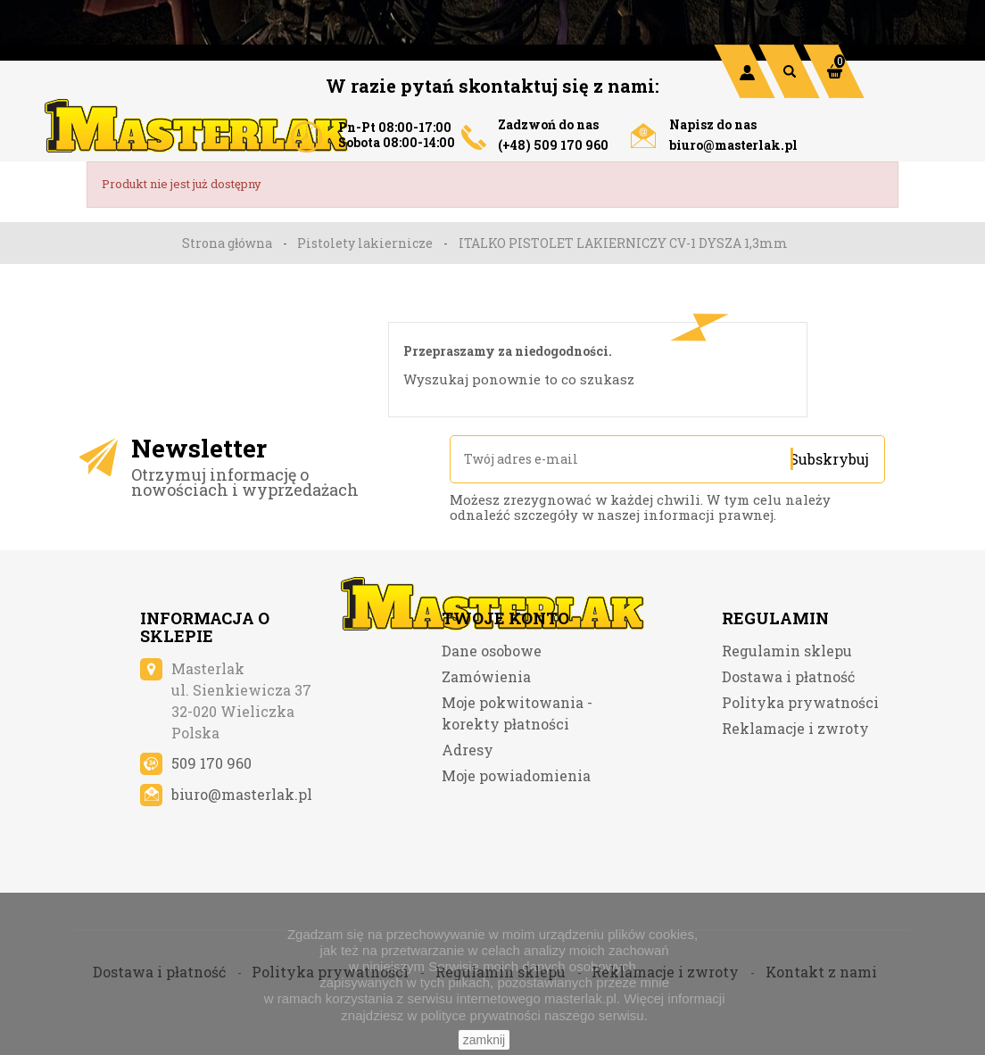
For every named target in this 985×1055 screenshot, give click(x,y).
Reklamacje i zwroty (795, 794)
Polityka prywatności (800, 768)
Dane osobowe (492, 716)
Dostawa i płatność (788, 742)
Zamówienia (486, 742)
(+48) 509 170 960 (553, 144)
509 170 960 (211, 829)
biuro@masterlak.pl (733, 144)
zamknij (484, 1040)
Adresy (467, 815)
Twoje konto (505, 684)
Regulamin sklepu (787, 716)
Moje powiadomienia (516, 841)
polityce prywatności (481, 1015)
